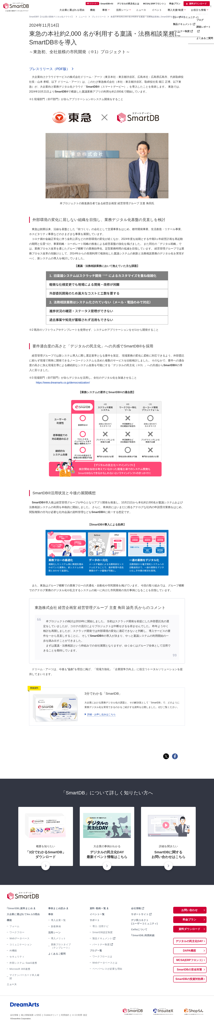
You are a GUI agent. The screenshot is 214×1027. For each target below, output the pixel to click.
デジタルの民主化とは (128, 3)
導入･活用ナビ (100, 926)
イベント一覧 (97, 914)
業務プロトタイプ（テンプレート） (61, 946)
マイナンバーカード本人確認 (24, 977)
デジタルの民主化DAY (189, 941)
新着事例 (56, 926)
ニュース (141, 10)
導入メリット (58, 938)
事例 (104, 10)
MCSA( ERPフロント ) (154, 3)
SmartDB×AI (99, 3)
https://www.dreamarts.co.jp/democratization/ (63, 382)
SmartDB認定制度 (102, 932)
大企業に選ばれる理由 (71, 10)
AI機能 (13, 950)
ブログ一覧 (96, 950)
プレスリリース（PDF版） (49, 69)
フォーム (14, 926)
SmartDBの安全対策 (189, 969)
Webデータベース (19, 938)
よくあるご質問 (57, 953)
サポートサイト (139, 914)
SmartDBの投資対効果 (189, 979)
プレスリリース (99, 17)
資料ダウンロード (198, 3)
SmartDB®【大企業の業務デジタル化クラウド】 (51, 17)
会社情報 (136, 908)
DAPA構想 (189, 950)
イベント (157, 10)
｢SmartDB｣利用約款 (143, 935)
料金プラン (174, 3)
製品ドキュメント (102, 938)
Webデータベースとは (104, 962)
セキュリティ (16, 956)
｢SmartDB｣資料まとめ (20, 908)
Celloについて (139, 929)
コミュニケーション (20, 944)
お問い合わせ (189, 910)
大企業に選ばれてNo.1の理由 (23, 914)
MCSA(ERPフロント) (189, 960)
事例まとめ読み (57, 908)
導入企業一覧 (58, 920)
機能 (92, 10)
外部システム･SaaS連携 (23, 963)
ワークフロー (16, 932)
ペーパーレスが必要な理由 (107, 968)
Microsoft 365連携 (19, 969)
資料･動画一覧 (98, 908)
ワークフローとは (102, 956)
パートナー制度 (101, 944)
